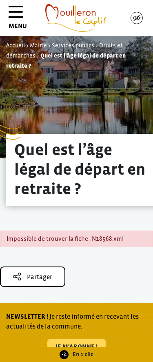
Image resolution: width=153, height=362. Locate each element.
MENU (18, 20)
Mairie (38, 45)
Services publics (73, 45)
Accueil (15, 45)
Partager (32, 276)
